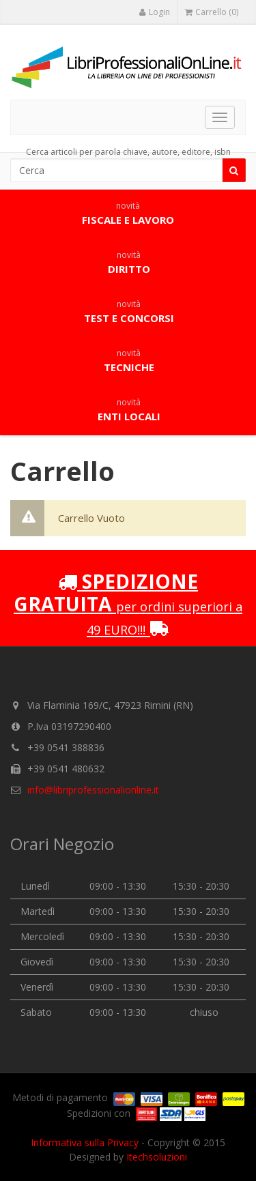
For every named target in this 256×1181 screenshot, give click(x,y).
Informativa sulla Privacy (85, 1142)
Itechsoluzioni (156, 1156)
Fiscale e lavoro (128, 213)
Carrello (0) (211, 12)
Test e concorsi (129, 311)
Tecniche (129, 361)
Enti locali (129, 410)
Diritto (129, 262)
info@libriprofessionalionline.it (93, 789)
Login (154, 12)
